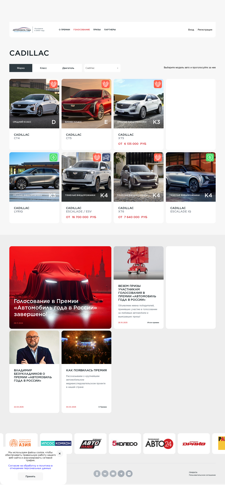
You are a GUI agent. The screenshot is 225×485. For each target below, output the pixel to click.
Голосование (81, 29)
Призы (97, 29)
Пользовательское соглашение (202, 476)
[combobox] (102, 68)
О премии (64, 29)
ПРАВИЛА (193, 473)
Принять (30, 476)
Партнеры (110, 29)
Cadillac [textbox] (90, 68)
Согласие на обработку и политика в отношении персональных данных (30, 467)
